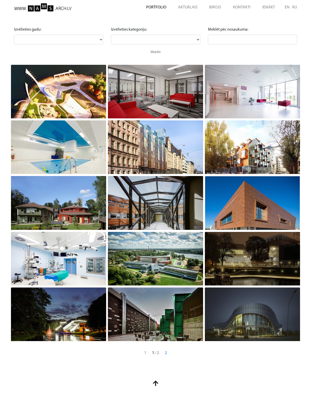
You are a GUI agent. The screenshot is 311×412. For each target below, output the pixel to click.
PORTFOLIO (156, 7)
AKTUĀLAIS (187, 7)
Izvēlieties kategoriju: (129, 30)
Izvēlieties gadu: (27, 30)
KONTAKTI (242, 7)
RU (294, 7)
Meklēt (156, 52)
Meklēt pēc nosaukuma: (228, 30)
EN (287, 7)
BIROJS (215, 7)
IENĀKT (268, 7)
